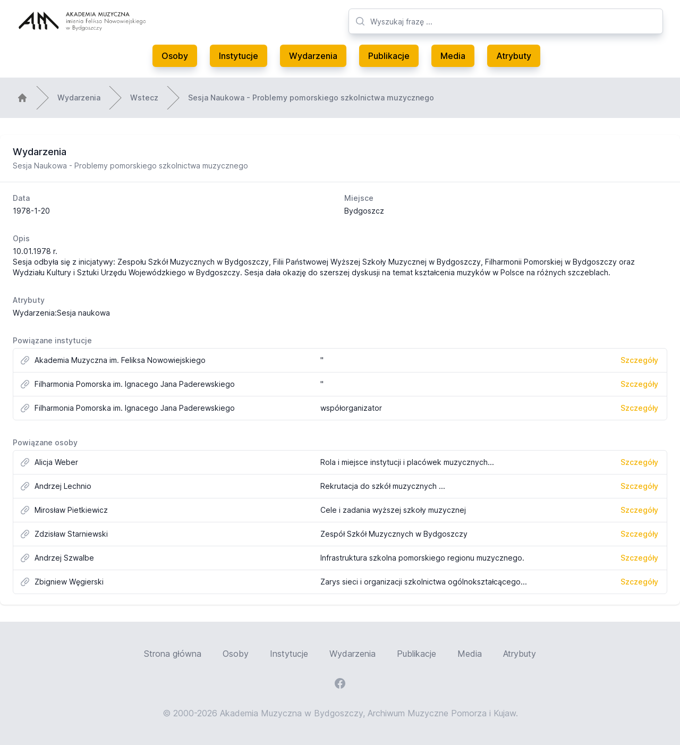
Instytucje (238, 55)
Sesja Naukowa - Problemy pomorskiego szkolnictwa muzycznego (311, 97)
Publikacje (389, 55)
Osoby (175, 55)
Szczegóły (639, 360)
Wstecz (144, 97)
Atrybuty (513, 55)
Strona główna (172, 653)
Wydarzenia (313, 55)
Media (452, 55)
